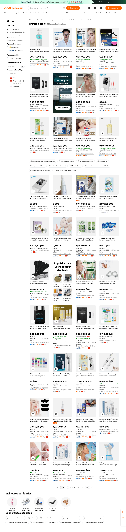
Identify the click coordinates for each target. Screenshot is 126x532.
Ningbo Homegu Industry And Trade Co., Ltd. (86, 477)
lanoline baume (75, 166)
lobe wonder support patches (40, 170)
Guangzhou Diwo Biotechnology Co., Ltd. (62, 435)
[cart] (95, 8)
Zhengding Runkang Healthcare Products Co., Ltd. (86, 346)
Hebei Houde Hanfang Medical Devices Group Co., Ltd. (39, 435)
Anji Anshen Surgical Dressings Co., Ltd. (86, 254)
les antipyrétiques (37, 522)
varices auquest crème (85, 161)
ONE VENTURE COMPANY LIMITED (109, 210)
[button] (64, 8)
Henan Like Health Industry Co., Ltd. (39, 297)
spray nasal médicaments (15, 518)
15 (87, 487)
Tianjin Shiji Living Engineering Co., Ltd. (39, 388)
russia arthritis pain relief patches (65, 170)
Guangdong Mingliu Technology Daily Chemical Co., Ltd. (62, 345)
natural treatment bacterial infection (97, 166)
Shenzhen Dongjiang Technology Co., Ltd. (62, 389)
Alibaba (31, 20)
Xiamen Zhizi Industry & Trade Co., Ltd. (86, 110)
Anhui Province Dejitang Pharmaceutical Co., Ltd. (109, 254)
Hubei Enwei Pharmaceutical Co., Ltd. (86, 435)
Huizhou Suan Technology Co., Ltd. (109, 391)
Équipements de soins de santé (60, 20)
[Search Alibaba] (45, 8)
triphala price (102, 161)
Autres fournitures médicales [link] (82, 20)
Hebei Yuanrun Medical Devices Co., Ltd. (62, 65)
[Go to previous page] (57, 487)
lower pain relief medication (49, 518)
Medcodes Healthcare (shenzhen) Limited (39, 63)
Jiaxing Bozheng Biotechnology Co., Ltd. (62, 210)
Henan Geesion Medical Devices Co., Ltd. (109, 67)
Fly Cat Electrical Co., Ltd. (107, 154)
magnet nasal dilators (37, 166)
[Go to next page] (91, 487)
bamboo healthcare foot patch (93, 518)
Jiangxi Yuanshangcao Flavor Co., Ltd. (86, 295)
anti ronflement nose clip (57, 166)
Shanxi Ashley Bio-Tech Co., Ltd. (86, 67)
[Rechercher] (73, 8)
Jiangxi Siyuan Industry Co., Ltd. (86, 208)
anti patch (32, 518)
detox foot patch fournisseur (93, 522)
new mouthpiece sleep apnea (70, 522)
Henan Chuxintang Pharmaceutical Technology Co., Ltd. (39, 250)
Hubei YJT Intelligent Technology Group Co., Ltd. (109, 108)
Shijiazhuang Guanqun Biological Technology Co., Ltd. (109, 297)
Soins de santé (41, 20)
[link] (123, 512)
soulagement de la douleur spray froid (42, 161)
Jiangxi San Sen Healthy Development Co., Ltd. (62, 150)
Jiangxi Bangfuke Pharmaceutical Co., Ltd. (39, 150)
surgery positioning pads (71, 518)
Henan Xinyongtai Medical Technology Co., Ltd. (86, 154)
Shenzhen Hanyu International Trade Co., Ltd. (86, 389)
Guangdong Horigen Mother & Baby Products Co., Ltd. (109, 431)
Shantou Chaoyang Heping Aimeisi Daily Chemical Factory (109, 340)
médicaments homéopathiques (17, 522)
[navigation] (15, 254)
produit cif (52, 522)
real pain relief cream (66, 161)
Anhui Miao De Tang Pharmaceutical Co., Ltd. (39, 478)
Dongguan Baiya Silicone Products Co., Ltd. (62, 254)
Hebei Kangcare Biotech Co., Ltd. (39, 108)
